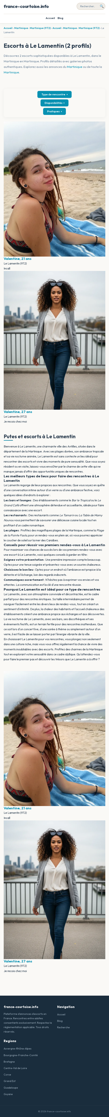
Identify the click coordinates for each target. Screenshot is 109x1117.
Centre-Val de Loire (15, 1068)
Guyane (8, 1094)
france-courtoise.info (26, 6)
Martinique (21, 28)
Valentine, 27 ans (18, 411)
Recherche (63, 1027)
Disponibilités (54, 103)
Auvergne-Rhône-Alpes (17, 1048)
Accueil (50, 18)
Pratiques (54, 111)
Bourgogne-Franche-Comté (21, 1055)
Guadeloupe (11, 1087)
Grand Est (10, 1081)
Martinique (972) (40, 28)
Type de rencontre (54, 94)
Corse (7, 1074)
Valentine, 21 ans (17, 258)
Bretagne (9, 1061)
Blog (60, 18)
